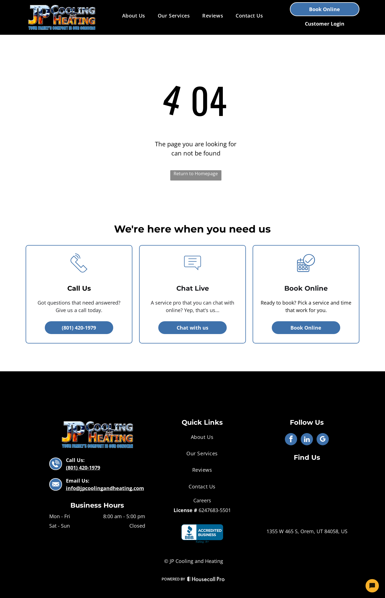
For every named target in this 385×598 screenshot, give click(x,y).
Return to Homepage (196, 173)
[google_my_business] (323, 440)
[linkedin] (307, 440)
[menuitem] (134, 15)
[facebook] (291, 440)
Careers (202, 500)
